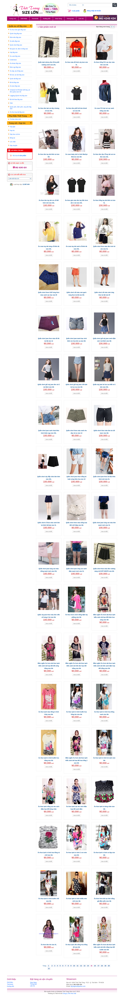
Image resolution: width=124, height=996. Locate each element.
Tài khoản (35, 18)
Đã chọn (19, 155)
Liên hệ (81, 18)
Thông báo (70, 18)
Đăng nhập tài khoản (94, 11)
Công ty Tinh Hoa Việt (69, 993)
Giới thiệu (24, 18)
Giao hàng (58, 18)
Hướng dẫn (46, 18)
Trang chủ (12, 18)
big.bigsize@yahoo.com (78, 986)
